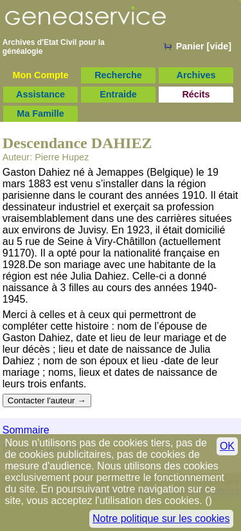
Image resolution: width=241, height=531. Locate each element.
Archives (196, 75)
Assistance (40, 94)
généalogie (23, 51)
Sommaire (26, 430)
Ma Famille (40, 113)
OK (227, 446)
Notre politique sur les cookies (161, 518)
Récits (196, 94)
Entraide (118, 94)
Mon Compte (40, 75)
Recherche (118, 75)
